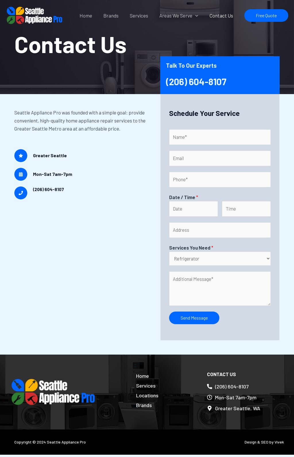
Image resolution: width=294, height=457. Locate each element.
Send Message (194, 320)
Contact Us (222, 15)
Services (143, 15)
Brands (116, 15)
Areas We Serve (181, 15)
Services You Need (191, 250)
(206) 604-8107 (49, 189)
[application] (197, 15)
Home (92, 15)
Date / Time (183, 198)
